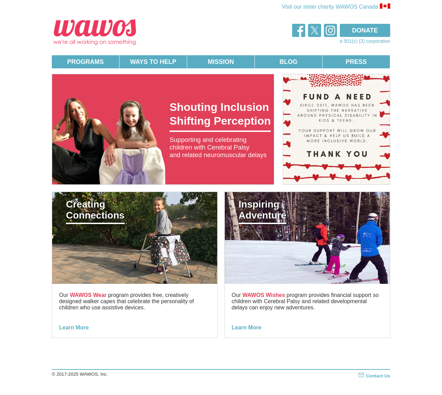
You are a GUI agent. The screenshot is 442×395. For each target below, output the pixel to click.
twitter (314, 30)
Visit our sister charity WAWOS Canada (336, 6)
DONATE (365, 30)
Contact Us (374, 375)
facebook (298, 30)
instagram (330, 30)
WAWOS (95, 31)
